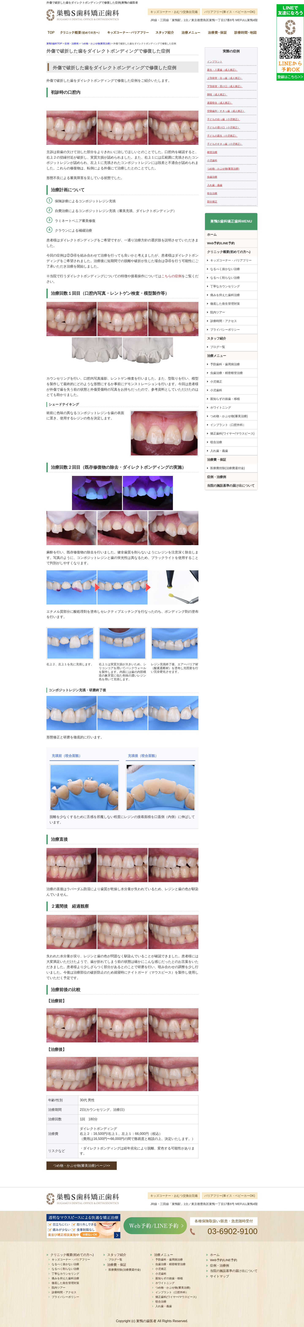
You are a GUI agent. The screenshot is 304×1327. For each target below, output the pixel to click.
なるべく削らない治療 (225, 277)
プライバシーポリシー (225, 329)
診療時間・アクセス (223, 321)
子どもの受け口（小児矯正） (223, 127)
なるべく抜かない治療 (225, 269)
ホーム (51, 34)
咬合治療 (212, 193)
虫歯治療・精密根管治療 (226, 373)
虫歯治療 (212, 176)
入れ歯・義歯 (214, 185)
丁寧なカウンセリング (225, 286)
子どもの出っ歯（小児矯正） (223, 119)
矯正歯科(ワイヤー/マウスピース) (232, 433)
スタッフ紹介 (164, 34)
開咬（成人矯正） (217, 94)
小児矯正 (216, 381)
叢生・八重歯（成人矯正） (222, 69)
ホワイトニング (220, 407)
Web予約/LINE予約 (221, 243)
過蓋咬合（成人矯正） (219, 102)
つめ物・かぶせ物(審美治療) (223, 168)
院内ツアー (217, 312)
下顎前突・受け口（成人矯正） (225, 86)
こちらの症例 (171, 276)
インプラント (214, 61)
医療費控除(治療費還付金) (227, 468)
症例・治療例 (216, 477)
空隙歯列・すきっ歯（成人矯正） (226, 111)
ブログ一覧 (217, 347)
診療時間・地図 (244, 34)
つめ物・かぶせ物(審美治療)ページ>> (81, 1165)
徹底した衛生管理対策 (225, 303)
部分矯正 (212, 201)
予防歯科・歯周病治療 (225, 364)
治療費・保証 (217, 34)
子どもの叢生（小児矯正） (222, 135)
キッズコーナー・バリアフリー (127, 34)
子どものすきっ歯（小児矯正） (225, 144)
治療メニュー (190, 34)
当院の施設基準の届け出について (231, 485)
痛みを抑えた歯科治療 (225, 295)
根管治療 (212, 152)
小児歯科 (212, 160)
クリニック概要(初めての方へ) (80, 34)
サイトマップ (219, 1276)
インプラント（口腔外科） (228, 424)
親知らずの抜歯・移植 (225, 399)
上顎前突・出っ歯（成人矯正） (225, 78)
